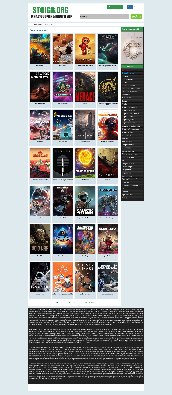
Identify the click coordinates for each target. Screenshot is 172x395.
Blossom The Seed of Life (85, 64)
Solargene (40, 141)
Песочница (126, 148)
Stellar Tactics (40, 64)
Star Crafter (85, 179)
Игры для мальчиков (130, 113)
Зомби (124, 104)
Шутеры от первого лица (130, 186)
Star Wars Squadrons (108, 141)
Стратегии (126, 173)
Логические (127, 141)
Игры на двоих (128, 120)
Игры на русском (129, 123)
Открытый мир (128, 145)
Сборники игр (128, 163)
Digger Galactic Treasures (85, 217)
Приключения (128, 157)
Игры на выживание (130, 116)
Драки (124, 101)
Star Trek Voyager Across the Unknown (108, 65)
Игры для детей (128, 110)
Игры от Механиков (130, 129)
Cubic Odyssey (63, 255)
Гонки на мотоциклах (131, 89)
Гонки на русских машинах (129, 93)
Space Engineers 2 (108, 293)
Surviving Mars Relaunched (40, 179)
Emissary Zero (40, 293)
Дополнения (127, 98)
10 (86, 302)
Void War (40, 255)
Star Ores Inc (63, 141)
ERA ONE (63, 217)
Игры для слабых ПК (131, 126)
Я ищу (124, 198)
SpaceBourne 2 (85, 141)
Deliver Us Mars (85, 293)
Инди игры (126, 135)
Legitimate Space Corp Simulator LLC (108, 104)
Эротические (127, 194)
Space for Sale (108, 255)
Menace (85, 103)
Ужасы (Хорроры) (129, 179)
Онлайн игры (128, 73)
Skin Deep (85, 255)
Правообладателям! (115, 7)
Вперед (91, 302)
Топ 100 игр (127, 176)
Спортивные (127, 170)
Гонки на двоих (128, 85)
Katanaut (108, 179)
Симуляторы (127, 166)
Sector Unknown (40, 103)
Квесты (125, 138)
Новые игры (127, 70)
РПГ (124, 160)
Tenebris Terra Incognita (108, 217)
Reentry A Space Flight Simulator (63, 179)
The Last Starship (63, 103)
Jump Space (40, 217)
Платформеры (128, 151)
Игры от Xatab (128, 132)
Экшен (125, 191)
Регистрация (137, 7)
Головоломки (127, 79)
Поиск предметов (129, 154)
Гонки (124, 82)
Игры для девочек (129, 107)
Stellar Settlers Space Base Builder (62, 293)
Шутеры (125, 182)
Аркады (125, 76)
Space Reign (63, 64)
